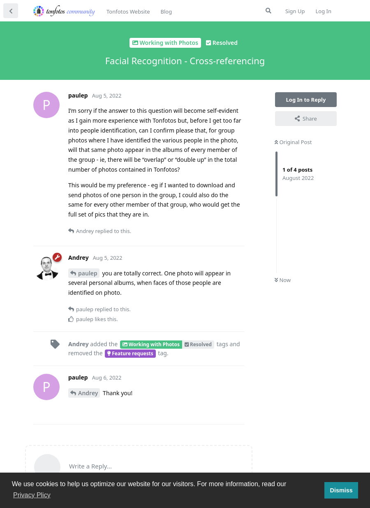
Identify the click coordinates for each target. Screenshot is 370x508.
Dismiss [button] (341, 490)
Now (283, 280)
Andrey (88, 393)
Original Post (293, 142)
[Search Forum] (268, 10)
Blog (166, 11)
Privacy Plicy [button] (32, 495)
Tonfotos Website (128, 11)
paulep (87, 273)
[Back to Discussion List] (10, 10)
